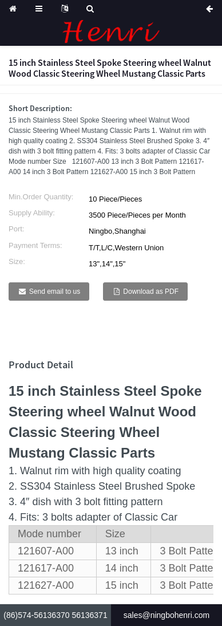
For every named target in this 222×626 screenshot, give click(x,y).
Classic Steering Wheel (84, 432)
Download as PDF (151, 292)
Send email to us (54, 292)
